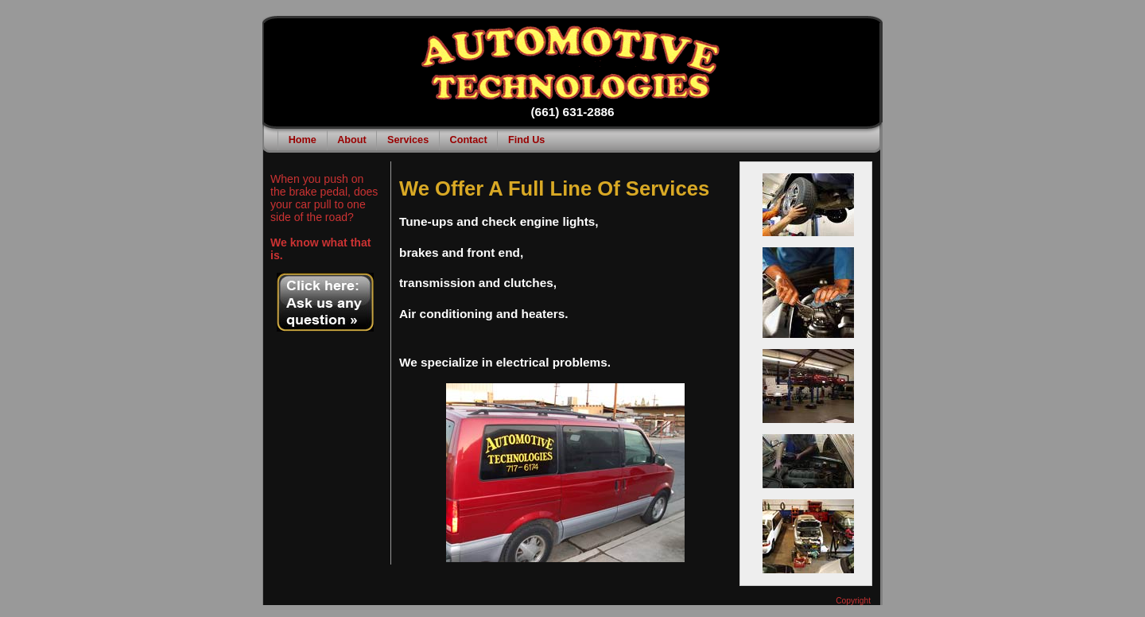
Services (408, 140)
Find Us (526, 140)
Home (302, 140)
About (352, 140)
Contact (468, 140)
